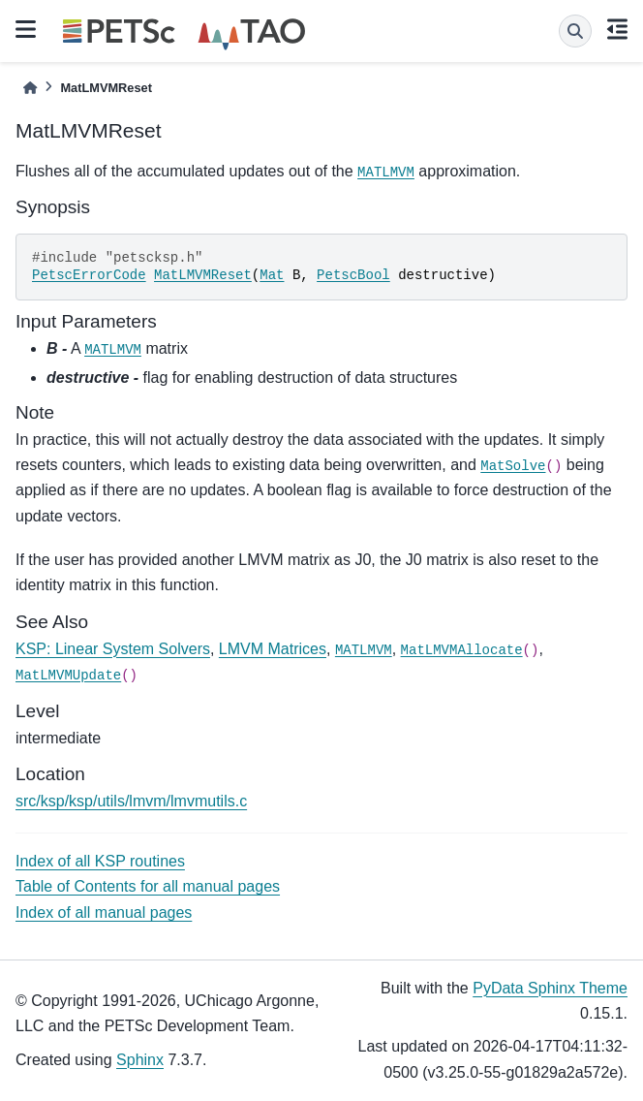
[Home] (30, 88)
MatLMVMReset (203, 275)
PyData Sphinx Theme (550, 988)
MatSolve (512, 466)
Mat (272, 275)
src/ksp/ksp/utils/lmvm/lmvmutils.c (131, 801)
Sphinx (140, 1060)
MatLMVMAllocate (462, 650)
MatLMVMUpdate (68, 675)
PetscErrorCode (89, 275)
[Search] (575, 31)
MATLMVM (385, 172)
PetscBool (353, 275)
